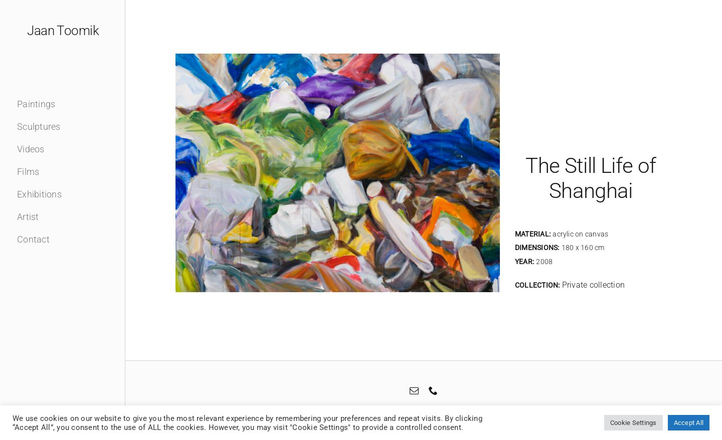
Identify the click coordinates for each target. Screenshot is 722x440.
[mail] (414, 390)
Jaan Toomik (63, 30)
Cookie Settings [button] (633, 422)
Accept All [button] (688, 422)
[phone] (433, 390)
